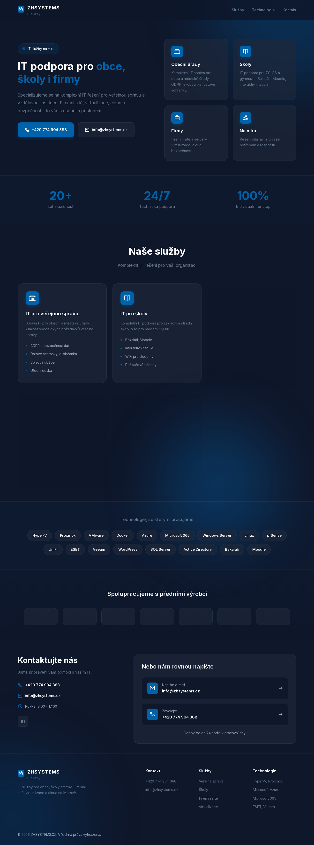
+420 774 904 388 (45, 130)
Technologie (263, 9)
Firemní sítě (208, 798)
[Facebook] (23, 721)
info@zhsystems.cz (106, 130)
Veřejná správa (211, 781)
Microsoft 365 (264, 798)
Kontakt (289, 9)
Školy (203, 789)
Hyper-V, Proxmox (268, 781)
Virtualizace (208, 806)
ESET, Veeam (264, 806)
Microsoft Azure (266, 789)
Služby (238, 9)
